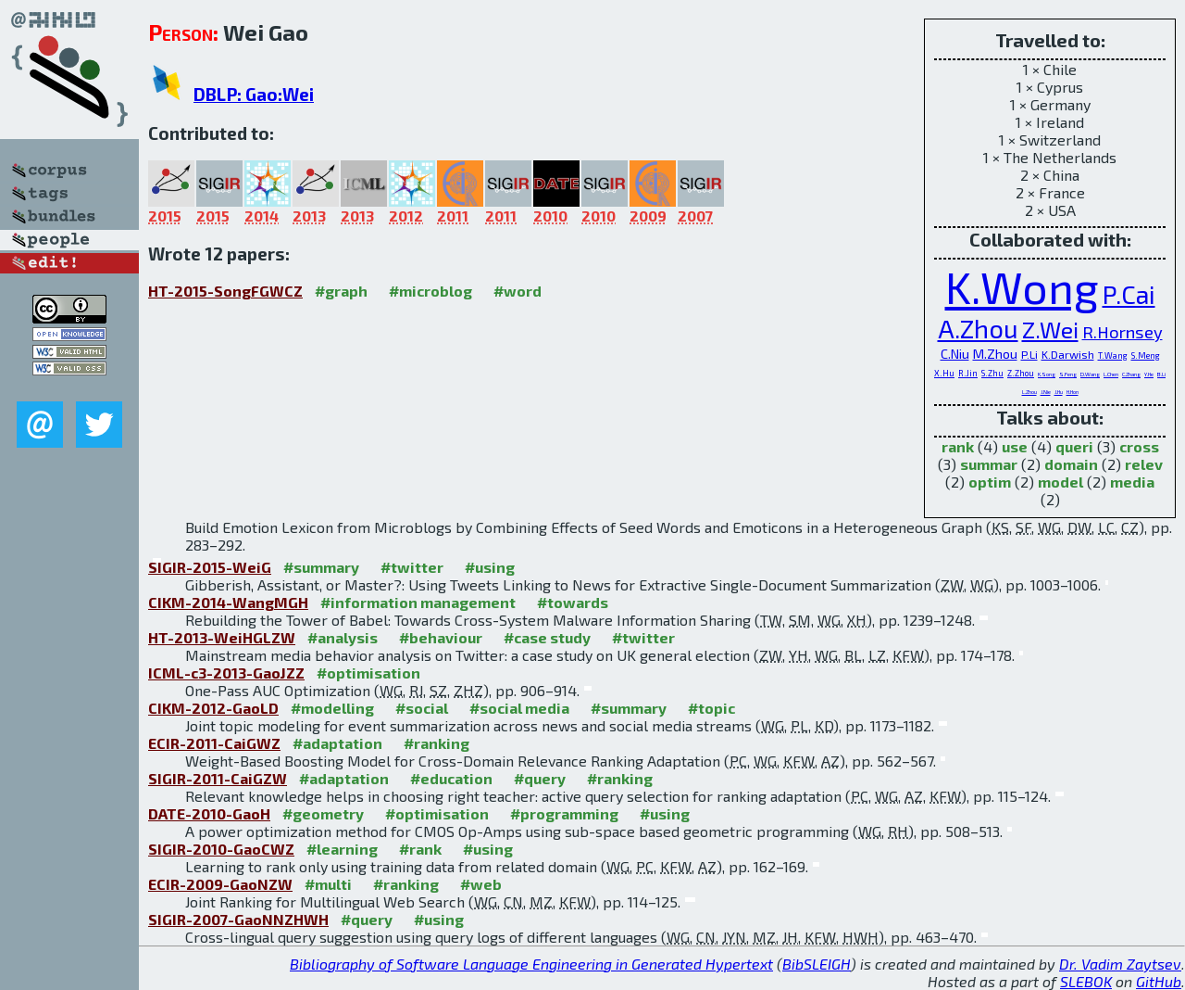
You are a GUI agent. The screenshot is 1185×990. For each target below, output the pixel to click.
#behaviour (440, 637)
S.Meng (1145, 355)
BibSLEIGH (816, 963)
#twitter (411, 567)
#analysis (342, 637)
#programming (564, 813)
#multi (328, 884)
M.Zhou (995, 354)
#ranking (436, 743)
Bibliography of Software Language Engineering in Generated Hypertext (531, 963)
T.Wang (1113, 355)
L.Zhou (1029, 391)
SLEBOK (1086, 981)
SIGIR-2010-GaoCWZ (221, 848)
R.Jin (968, 373)
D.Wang (1090, 374)
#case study (547, 637)
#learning (342, 848)
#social (421, 708)
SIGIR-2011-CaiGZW (217, 778)
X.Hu (944, 373)
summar (988, 464)
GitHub (1158, 981)
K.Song (1046, 374)
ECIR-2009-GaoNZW (220, 884)
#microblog (430, 290)
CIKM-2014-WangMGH (228, 602)
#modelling (332, 708)
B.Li (1161, 374)
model (1060, 481)
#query (540, 778)
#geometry (323, 813)
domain (1071, 464)
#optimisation (368, 672)
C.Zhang (1131, 374)
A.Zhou (978, 328)
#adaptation (337, 743)
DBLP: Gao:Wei (253, 94)
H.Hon (1072, 391)
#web (481, 884)
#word (517, 290)
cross (1139, 446)
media (1132, 481)
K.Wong (1022, 286)
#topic (711, 708)
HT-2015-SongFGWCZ (225, 290)
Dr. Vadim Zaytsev (1120, 963)
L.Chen (1111, 374)
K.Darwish (1068, 354)
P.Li (1029, 354)
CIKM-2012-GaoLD (213, 708)
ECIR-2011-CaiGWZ (214, 743)
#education (451, 778)
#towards (572, 602)
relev (1144, 464)
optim (989, 481)
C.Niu (955, 354)
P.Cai (1129, 294)
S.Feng (1068, 374)
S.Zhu (992, 373)
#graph (341, 290)
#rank (420, 848)
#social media (519, 708)
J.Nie (1046, 391)
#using (490, 567)
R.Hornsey (1122, 332)
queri (1074, 446)
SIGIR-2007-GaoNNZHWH (238, 919)
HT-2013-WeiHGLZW (221, 637)
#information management (418, 602)
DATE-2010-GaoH (209, 813)
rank (958, 446)
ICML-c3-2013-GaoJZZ (226, 672)
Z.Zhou (1020, 373)
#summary (321, 567)
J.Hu (1058, 391)
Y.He (1149, 374)
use (1015, 446)
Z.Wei (1050, 329)
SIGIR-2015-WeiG (209, 567)
